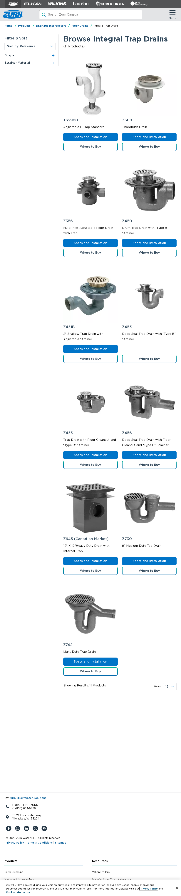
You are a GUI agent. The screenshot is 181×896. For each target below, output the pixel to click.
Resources (100, 861)
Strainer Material (17, 62)
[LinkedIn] (27, 828)
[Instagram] (18, 828)
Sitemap (60, 842)
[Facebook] (9, 828)
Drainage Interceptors (51, 25)
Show (157, 686)
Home (8, 25)
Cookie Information (18, 892)
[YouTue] (44, 828)
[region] (90, 888)
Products (24, 25)
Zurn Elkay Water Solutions (27, 798)
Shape (9, 55)
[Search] (90, 14)
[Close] (177, 888)
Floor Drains (80, 25)
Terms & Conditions (39, 842)
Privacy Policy (15, 842)
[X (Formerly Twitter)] (36, 828)
